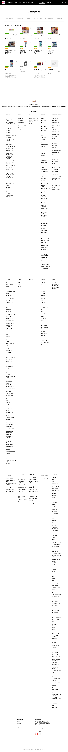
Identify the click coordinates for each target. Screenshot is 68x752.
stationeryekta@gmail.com (41, 728)
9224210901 (38, 729)
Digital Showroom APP (40, 749)
